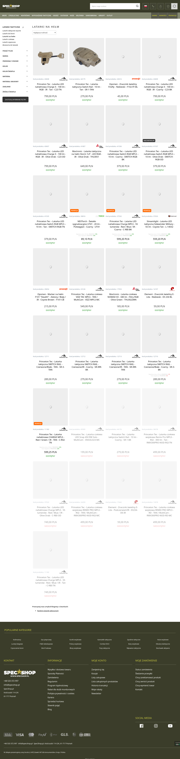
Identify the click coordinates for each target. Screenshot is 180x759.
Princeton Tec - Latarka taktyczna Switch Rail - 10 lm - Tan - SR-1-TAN (86, 87)
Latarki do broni (8, 33)
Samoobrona (91, 15)
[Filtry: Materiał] (15, 76)
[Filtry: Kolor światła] (15, 71)
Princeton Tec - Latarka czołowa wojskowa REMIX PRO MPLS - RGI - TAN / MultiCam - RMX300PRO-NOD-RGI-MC (86, 511)
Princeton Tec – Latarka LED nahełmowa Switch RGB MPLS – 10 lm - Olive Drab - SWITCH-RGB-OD (159, 155)
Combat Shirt (105, 644)
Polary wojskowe (75, 644)
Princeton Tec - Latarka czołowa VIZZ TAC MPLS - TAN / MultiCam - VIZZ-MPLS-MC (86, 297)
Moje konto (99, 660)
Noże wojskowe (163, 640)
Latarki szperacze (9, 42)
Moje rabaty (96, 688)
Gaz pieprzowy (46, 640)
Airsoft (102, 15)
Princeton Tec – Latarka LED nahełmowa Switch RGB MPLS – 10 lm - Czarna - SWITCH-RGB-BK (123, 155)
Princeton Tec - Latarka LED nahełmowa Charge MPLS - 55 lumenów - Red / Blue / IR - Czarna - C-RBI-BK (123, 225)
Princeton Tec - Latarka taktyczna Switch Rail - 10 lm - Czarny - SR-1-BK (123, 437)
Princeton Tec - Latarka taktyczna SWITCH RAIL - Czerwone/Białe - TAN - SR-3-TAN (50, 365)
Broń (4, 15)
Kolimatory (17, 640)
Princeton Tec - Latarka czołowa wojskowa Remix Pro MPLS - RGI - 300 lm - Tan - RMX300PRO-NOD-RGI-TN (159, 438)
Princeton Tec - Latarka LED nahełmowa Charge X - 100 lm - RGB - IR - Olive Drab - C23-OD (50, 154)
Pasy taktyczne (104, 648)
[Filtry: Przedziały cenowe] (15, 61)
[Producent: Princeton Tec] (63, 79)
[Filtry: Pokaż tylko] (15, 51)
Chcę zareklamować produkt (146, 677)
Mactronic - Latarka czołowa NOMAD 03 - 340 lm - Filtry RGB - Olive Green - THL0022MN (123, 297)
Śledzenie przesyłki (143, 673)
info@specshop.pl (25, 741)
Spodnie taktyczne (134, 640)
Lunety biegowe (17, 644)
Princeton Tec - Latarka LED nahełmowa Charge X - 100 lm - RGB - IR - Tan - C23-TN (50, 87)
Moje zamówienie (146, 660)
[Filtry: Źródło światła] (15, 92)
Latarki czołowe (8, 39)
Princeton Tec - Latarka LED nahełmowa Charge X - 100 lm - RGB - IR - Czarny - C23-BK (159, 87)
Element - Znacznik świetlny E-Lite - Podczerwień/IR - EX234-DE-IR (123, 510)
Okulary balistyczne (163, 644)
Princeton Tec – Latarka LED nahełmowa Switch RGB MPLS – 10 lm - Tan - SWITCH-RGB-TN (50, 224)
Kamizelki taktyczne (104, 640)
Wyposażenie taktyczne (41, 15)
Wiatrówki (25, 15)
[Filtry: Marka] (15, 56)
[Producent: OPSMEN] (136, 79)
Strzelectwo (14, 15)
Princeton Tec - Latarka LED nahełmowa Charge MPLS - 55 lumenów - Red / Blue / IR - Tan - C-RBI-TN (50, 581)
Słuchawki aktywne (163, 648)
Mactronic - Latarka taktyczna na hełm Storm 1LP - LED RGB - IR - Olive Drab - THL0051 (87, 154)
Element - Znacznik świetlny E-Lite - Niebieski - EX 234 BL (159, 295)
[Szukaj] (136, 6)
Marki (154, 15)
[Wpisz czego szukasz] (114, 6)
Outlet (109, 15)
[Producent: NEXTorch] (99, 216)
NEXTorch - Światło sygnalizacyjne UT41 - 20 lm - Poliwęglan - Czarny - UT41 (86, 224)
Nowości (162, 15)
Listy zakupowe (98, 677)
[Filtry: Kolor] (15, 66)
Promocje (172, 15)
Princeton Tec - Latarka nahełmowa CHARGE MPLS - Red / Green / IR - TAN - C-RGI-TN (50, 438)
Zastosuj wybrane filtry (15, 99)
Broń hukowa (46, 648)
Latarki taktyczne (11, 27)
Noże (72, 15)
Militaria (80, 15)
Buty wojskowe (134, 644)
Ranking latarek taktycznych (47, 611)
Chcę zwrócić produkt (144, 681)
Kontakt (138, 688)
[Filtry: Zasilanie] (15, 86)
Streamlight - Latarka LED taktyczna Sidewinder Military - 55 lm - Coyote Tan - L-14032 (159, 224)
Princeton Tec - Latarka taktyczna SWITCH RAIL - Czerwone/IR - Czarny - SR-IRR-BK (87, 365)
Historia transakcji (99, 684)
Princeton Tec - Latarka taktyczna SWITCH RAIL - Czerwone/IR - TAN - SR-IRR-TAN (123, 365)
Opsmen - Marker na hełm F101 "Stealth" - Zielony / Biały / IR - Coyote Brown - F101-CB (50, 297)
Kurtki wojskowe (75, 640)
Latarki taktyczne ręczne (11, 31)
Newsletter (96, 692)
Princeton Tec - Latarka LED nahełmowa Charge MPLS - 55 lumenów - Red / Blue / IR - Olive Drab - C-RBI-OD (50, 511)
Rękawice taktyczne (133, 648)
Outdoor (64, 15)
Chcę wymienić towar (144, 684)
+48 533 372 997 (10, 741)
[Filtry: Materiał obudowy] (15, 81)
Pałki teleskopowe (46, 644)
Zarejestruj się (97, 669)
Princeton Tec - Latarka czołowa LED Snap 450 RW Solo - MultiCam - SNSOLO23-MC (86, 437)
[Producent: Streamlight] (172, 216)
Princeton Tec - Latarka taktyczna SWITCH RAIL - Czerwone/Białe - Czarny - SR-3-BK (159, 365)
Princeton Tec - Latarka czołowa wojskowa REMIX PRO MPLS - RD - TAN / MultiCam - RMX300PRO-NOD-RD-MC (159, 511)
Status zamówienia (143, 669)
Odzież (55, 15)
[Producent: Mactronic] (99, 146)
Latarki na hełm (8, 36)
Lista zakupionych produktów (104, 681)
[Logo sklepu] (18, 6)
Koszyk (94, 673)
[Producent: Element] (172, 289)
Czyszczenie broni (17, 648)
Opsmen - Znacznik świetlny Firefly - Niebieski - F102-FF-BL (123, 85)
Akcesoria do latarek (10, 45)
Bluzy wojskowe (75, 648)
